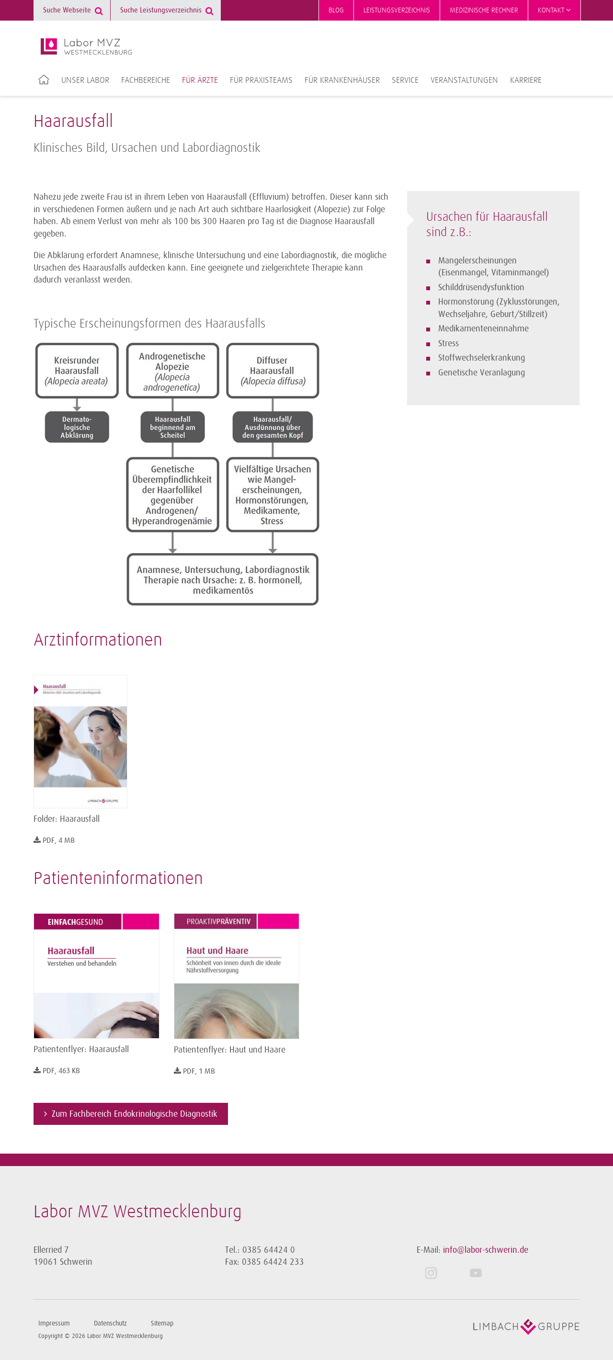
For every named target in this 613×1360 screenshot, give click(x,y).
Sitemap (162, 1323)
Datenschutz (110, 1323)
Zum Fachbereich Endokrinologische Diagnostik (134, 1114)
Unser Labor (85, 80)
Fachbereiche (145, 80)
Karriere (526, 80)
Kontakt (554, 10)
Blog (336, 10)
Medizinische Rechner (484, 10)
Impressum (54, 1323)
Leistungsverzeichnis (396, 10)
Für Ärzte (200, 80)
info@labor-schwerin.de (485, 1250)
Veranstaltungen (464, 80)
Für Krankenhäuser (342, 80)
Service (405, 80)
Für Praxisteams (261, 80)
